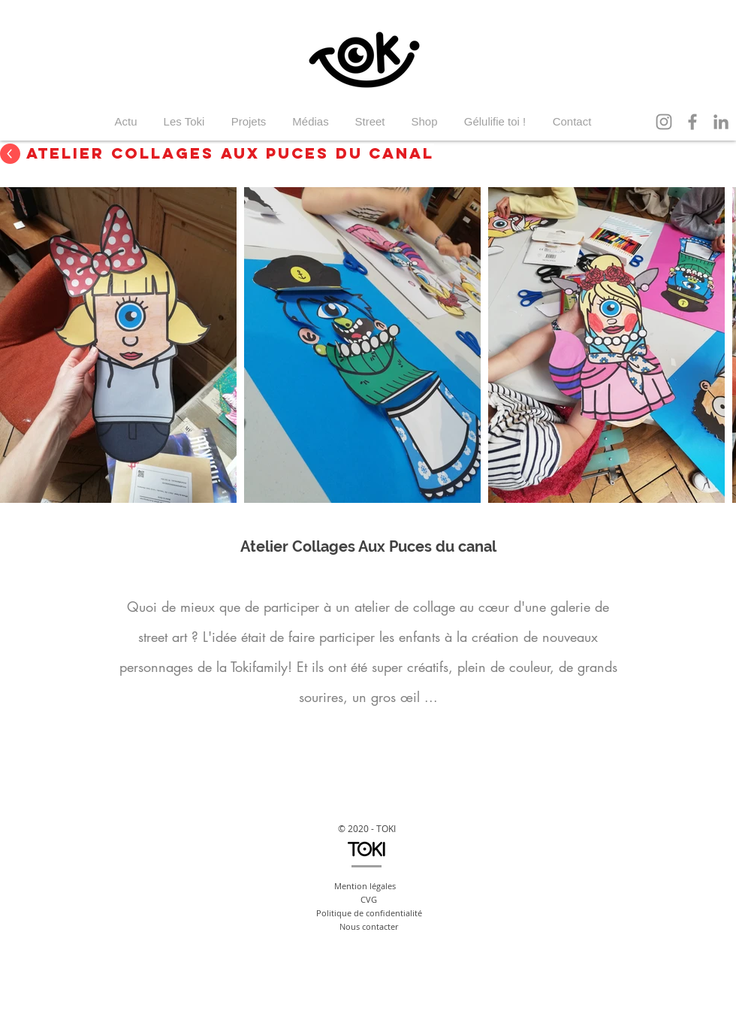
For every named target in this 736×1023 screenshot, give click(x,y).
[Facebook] (692, 121)
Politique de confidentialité (369, 913)
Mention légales (365, 885)
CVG (368, 899)
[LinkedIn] (720, 121)
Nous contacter (368, 926)
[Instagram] (663, 121)
